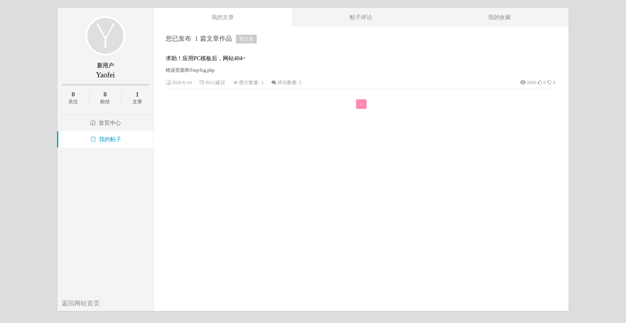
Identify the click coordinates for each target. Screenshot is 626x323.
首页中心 (105, 123)
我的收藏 (499, 17)
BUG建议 (215, 82)
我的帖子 (105, 139)
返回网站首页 (80, 303)
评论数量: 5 (289, 82)
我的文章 (223, 17)
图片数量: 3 (251, 82)
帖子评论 (361, 17)
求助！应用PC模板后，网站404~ (206, 58)
